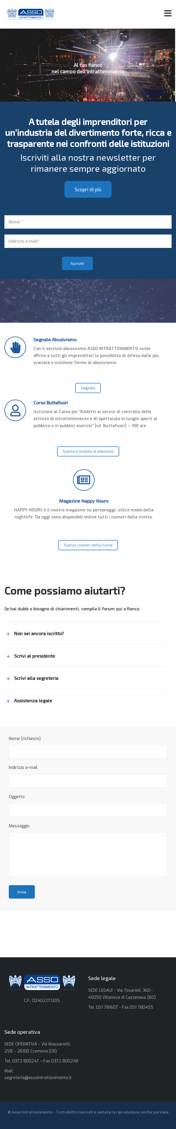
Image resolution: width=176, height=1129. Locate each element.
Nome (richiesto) (88, 747)
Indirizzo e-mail (88, 776)
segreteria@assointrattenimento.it (38, 1078)
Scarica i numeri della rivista (88, 555)
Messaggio (88, 849)
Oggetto (88, 805)
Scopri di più (88, 206)
